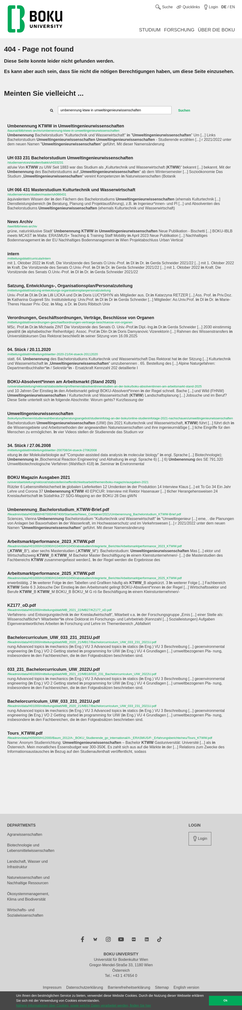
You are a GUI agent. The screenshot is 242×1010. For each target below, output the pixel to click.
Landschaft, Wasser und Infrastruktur (27, 864)
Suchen (184, 110)
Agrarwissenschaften (24, 834)
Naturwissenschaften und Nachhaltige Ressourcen (28, 880)
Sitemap (162, 987)
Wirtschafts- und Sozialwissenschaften (25, 912)
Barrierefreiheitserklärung (129, 987)
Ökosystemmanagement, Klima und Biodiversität (28, 896)
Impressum (52, 987)
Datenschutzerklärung (84, 987)
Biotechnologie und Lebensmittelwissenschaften (30, 848)
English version (186, 987)
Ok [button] (226, 1000)
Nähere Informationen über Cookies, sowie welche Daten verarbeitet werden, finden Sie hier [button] (83, 1005)
